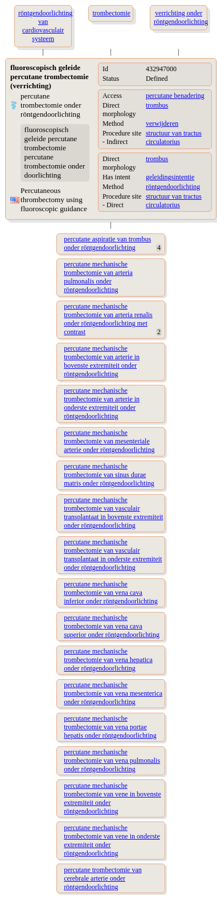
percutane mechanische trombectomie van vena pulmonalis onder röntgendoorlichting (112, 760)
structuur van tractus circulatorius (174, 137)
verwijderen (162, 124)
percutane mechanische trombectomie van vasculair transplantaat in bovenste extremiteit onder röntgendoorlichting (113, 512)
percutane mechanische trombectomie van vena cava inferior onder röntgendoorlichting (111, 592)
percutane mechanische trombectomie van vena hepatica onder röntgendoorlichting (108, 659)
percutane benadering (175, 96)
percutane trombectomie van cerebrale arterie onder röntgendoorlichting (103, 878)
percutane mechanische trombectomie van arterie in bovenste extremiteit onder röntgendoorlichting (102, 361)
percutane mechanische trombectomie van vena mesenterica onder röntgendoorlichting (113, 693)
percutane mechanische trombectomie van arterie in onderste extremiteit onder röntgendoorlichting (102, 403)
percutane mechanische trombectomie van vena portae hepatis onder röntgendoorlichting (110, 726)
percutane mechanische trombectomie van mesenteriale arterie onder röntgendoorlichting (109, 441)
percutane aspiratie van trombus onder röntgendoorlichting (107, 243)
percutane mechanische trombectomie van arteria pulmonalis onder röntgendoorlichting (98, 277)
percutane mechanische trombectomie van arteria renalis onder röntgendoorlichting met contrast (108, 319)
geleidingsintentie (170, 177)
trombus (157, 105)
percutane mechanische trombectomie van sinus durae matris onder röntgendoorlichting (109, 474)
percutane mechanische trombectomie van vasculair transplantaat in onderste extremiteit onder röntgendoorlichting (113, 555)
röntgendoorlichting (173, 187)
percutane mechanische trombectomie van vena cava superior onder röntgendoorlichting (111, 626)
